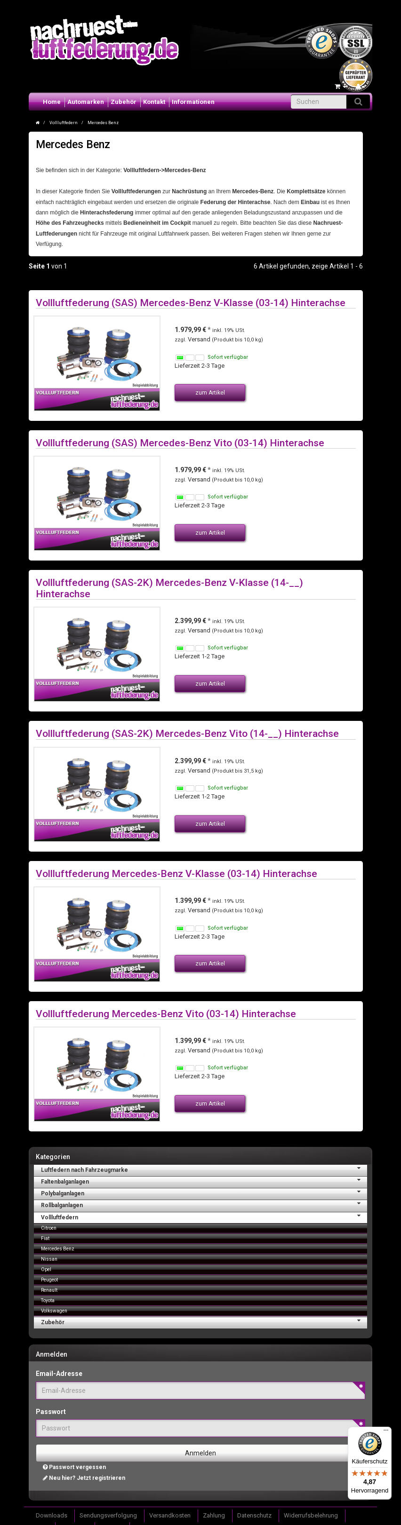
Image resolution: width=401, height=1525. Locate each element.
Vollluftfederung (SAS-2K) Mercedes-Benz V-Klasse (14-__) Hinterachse (169, 588)
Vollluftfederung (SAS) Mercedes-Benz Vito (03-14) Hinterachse (180, 443)
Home (52, 101)
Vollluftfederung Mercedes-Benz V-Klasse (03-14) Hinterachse (176, 873)
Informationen (193, 101)
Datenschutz (254, 1515)
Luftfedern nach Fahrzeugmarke (204, 1169)
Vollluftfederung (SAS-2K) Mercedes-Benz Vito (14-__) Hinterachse (187, 733)
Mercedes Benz (57, 1248)
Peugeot (49, 1279)
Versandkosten (170, 1515)
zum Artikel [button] (210, 392)
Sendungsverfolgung (108, 1515)
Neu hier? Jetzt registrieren (84, 1478)
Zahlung (214, 1515)
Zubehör (123, 101)
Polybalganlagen (204, 1192)
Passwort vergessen (74, 1467)
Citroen (48, 1228)
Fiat (45, 1238)
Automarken (85, 101)
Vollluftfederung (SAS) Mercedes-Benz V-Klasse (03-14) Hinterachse (190, 302)
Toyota (48, 1300)
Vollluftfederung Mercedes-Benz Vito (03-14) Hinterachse (166, 1013)
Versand (200, 339)
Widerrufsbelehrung (311, 1515)
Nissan (49, 1259)
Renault (49, 1290)
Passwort (51, 1411)
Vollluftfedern (204, 1216)
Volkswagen (54, 1310)
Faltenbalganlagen (204, 1181)
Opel (46, 1269)
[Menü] (386, 1432)
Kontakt (154, 101)
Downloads (51, 1515)
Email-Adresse (59, 1373)
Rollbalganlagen (204, 1204)
